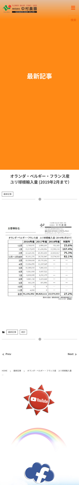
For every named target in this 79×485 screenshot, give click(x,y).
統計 (23, 332)
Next (72, 354)
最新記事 (8, 194)
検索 (73, 20)
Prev (6, 354)
